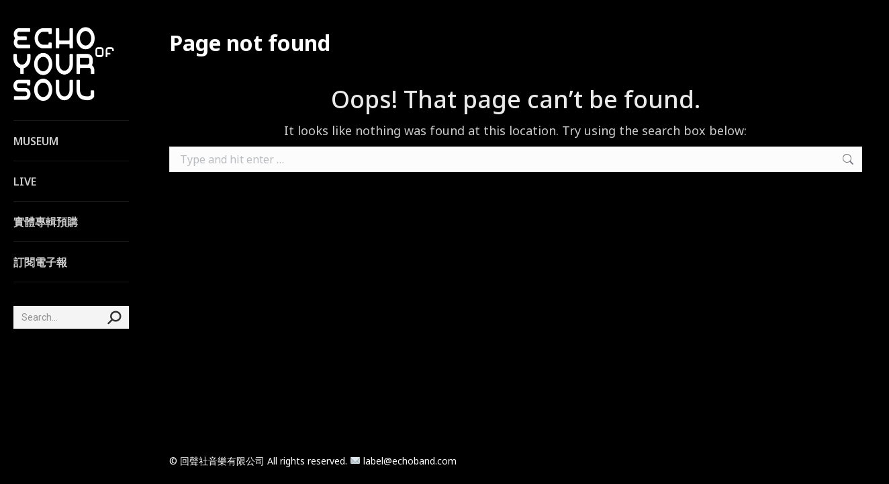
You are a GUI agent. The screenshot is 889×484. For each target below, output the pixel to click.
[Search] (71, 317)
